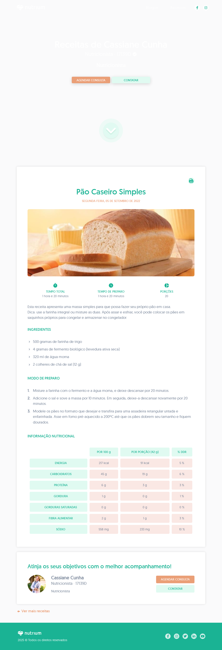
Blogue (152, 7)
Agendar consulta (91, 80)
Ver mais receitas (33, 611)
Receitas (178, 7)
